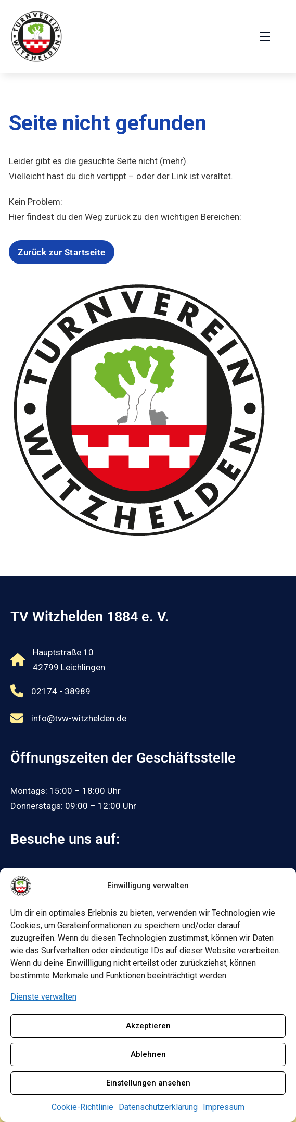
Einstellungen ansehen (148, 1083)
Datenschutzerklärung (158, 1107)
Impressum (223, 1107)
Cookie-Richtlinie (82, 1107)
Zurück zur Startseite (62, 252)
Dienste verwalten (43, 997)
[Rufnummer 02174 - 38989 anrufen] (68, 691)
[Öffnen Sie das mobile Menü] (265, 36)
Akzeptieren (148, 1025)
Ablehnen (148, 1054)
